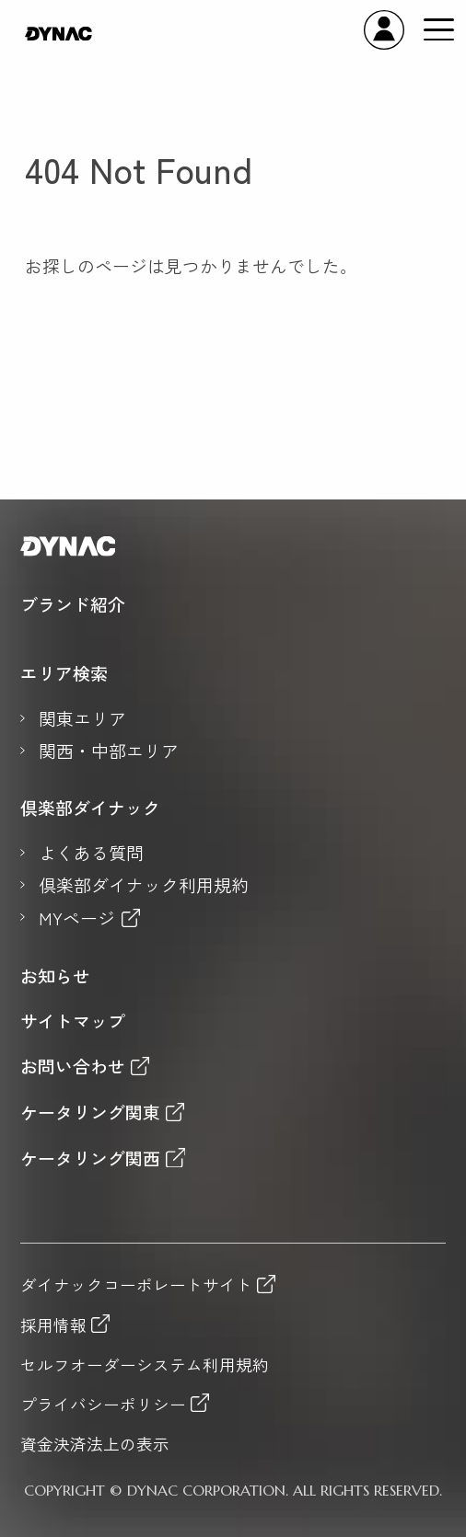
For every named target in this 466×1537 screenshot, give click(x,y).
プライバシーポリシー (103, 1403)
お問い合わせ (72, 1065)
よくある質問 (91, 853)
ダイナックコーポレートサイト (136, 1284)
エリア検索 (64, 673)
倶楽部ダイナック (90, 807)
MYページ (77, 917)
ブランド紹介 (72, 604)
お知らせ (55, 976)
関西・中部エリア (109, 750)
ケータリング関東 (90, 1111)
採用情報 (53, 1324)
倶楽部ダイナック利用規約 (144, 885)
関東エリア (82, 718)
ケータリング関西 (90, 1157)
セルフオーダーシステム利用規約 (144, 1365)
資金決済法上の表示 (94, 1444)
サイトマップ (72, 1021)
